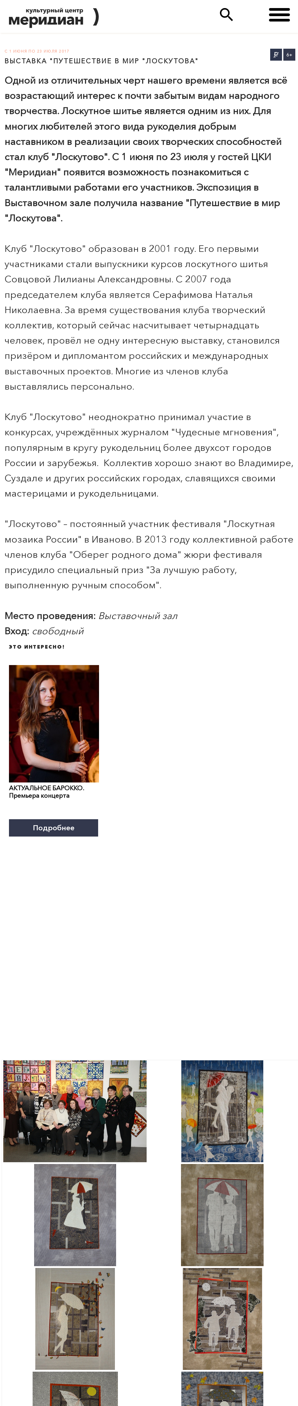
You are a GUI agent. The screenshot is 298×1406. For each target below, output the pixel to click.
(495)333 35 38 (251, 15)
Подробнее (53, 827)
